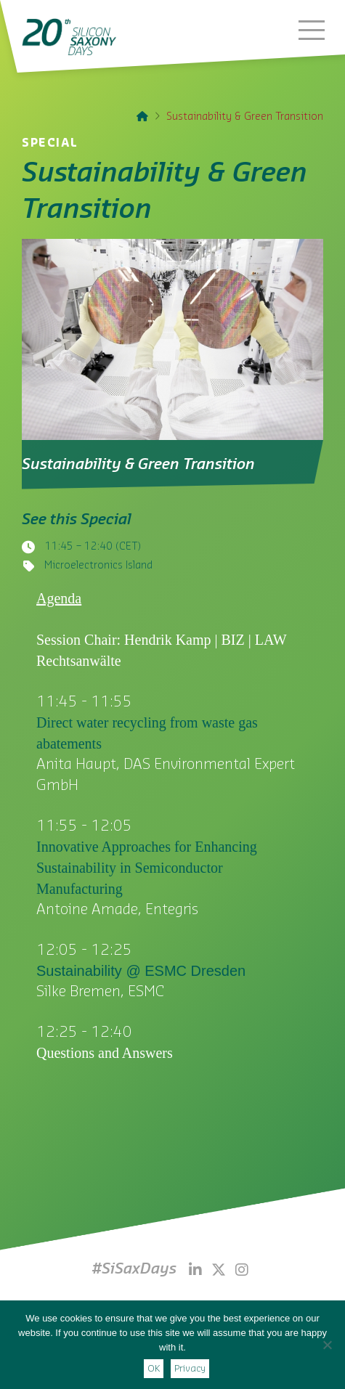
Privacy (190, 1368)
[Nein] (327, 1344)
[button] (311, 30)
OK (153, 1368)
